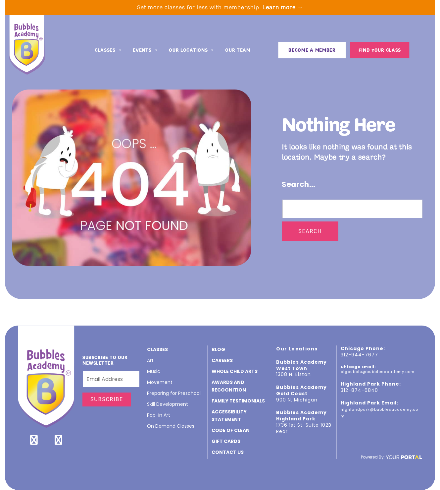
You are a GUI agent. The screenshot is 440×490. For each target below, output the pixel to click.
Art (150, 360)
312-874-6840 (359, 390)
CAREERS (222, 360)
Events (145, 50)
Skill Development (167, 404)
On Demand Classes (170, 426)
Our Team (238, 50)
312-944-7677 (359, 354)
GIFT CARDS (226, 441)
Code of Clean (231, 430)
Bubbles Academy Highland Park (301, 415)
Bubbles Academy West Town (301, 365)
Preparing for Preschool (174, 393)
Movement (159, 382)
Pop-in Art (158, 415)
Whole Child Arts (235, 371)
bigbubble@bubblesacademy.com (378, 371)
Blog (218, 349)
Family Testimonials (238, 401)
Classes (108, 50)
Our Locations (192, 50)
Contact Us (228, 452)
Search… (299, 184)
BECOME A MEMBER (312, 50)
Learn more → (283, 7)
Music (153, 371)
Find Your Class (380, 50)
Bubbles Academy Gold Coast (301, 390)
